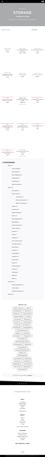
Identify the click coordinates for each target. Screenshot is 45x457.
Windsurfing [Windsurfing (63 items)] (27, 366)
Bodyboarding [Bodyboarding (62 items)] (17, 310)
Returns (25, 434)
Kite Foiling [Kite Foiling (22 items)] (26, 324)
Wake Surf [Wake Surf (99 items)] (17, 366)
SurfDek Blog (22, 405)
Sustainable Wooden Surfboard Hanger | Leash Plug (22, 127)
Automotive (26, 426)
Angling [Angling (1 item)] (28, 307)
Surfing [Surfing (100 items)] (28, 358)
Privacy (24, 422)
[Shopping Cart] (42, 1)
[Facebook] (21, 384)
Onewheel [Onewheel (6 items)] (26, 333)
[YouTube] (24, 384)
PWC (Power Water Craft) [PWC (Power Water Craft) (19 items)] (22, 341)
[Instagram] (19, 384)
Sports (21, 426)
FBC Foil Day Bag (22, 74)
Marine (17, 426)
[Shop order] (37, 30)
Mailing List (19, 436)
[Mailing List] (26, 384)
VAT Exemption (22, 438)
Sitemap (22, 439)
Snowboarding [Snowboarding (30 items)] (22, 346)
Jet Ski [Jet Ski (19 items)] (17, 324)
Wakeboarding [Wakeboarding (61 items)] (17, 363)
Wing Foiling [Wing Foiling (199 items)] (22, 369)
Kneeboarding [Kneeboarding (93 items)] (27, 327)
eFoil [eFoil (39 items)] (28, 316)
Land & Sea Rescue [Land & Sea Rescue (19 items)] (22, 330)
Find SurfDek (22, 408)
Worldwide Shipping (22, 403)
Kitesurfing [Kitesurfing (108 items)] (16, 327)
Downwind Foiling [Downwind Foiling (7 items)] (18, 316)
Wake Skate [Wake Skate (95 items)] (28, 363)
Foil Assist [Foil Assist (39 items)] (17, 319)
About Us (22, 417)
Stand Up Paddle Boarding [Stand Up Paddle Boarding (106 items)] (22, 349)
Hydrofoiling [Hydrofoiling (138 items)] (27, 321)
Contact (22, 419)
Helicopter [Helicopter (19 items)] (27, 319)
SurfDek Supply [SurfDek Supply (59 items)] (22, 355)
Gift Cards (20, 434)
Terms (20, 422)
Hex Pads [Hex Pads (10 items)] (17, 321)
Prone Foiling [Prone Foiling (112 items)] (22, 338)
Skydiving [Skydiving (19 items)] (28, 344)
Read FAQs (22, 420)
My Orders (25, 433)
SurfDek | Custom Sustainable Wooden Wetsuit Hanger (22, 99)
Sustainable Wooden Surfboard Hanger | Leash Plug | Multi (7, 127)
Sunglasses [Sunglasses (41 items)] (22, 352)
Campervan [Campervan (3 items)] (28, 310)
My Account (19, 433)
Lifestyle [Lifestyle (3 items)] (17, 333)
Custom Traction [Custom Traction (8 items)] (27, 313)
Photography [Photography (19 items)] (27, 335)
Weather (22, 406)
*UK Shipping (22, 402)
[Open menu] (2, 1)
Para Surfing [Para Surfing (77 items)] (17, 335)
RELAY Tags (25, 436)
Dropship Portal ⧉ (22, 411)
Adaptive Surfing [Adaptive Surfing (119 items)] (18, 307)
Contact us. (30, 375)
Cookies (22, 424)
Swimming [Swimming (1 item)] (17, 360)
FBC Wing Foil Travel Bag (37, 74)
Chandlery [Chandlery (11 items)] (16, 313)
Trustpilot (22, 452)
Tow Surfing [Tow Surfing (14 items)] (26, 360)
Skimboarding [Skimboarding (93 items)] (18, 344)
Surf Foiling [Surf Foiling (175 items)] (18, 358)
